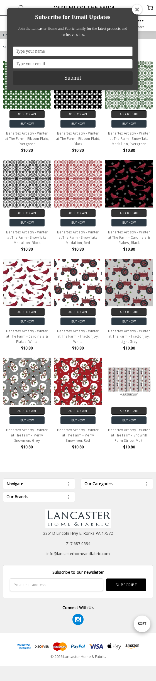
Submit (72, 77)
